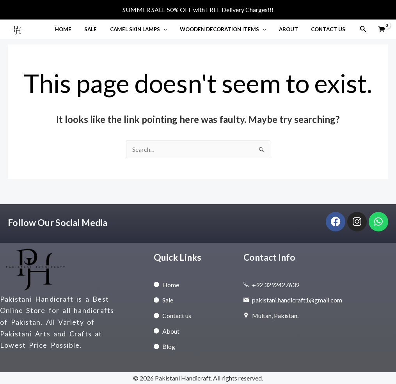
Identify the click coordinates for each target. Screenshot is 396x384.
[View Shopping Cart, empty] (381, 29)
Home (77, 29)
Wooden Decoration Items (229, 29)
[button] (172, 29)
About (292, 29)
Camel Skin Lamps (147, 29)
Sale (102, 29)
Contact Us (330, 29)
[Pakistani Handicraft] (17, 28)
